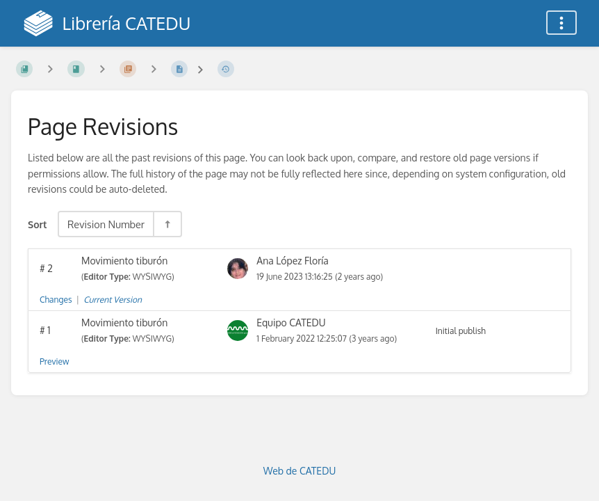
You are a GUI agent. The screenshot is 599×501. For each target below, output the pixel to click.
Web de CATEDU (299, 471)
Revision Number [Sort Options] (106, 224)
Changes (56, 299)
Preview (54, 361)
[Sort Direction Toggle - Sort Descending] (167, 224)
